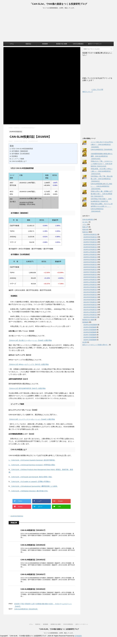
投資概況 (15, 156)
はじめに (85, 222)
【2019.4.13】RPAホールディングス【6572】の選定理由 (29, 364)
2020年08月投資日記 (90, 274)
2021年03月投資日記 (90, 292)
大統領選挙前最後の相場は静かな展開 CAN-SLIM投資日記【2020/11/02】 (102, 156)
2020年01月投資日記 (90, 257)
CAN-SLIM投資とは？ (19, 161)
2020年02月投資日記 (90, 259)
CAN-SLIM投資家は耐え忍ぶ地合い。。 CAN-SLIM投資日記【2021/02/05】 (101, 186)
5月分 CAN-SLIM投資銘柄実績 (22, 148)
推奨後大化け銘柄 (61, 44)
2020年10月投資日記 (90, 279)
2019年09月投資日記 (90, 247)
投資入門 (85, 227)
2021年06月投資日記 (90, 299)
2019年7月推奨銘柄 (89, 335)
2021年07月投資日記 (90, 302)
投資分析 (85, 229)
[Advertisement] (58, 26)
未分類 (84, 342)
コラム (12, 44)
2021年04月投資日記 (90, 294)
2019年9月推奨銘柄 (89, 337)
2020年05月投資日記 (90, 267)
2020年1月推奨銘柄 (89, 340)
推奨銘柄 (45, 44)
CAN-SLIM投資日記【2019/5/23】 (33, 560)
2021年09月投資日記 (90, 307)
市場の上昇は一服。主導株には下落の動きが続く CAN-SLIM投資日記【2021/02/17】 (102, 193)
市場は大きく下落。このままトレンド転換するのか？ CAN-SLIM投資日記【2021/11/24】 (102, 163)
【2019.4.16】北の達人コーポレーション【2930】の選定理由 (30, 340)
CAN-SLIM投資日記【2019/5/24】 (33, 545)
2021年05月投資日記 (90, 297)
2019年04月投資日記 (90, 234)
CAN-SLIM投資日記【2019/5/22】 (33, 589)
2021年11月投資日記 (90, 312)
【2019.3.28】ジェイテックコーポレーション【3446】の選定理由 (32, 419)
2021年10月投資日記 (90, 309)
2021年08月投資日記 (90, 304)
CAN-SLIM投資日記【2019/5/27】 (33, 574)
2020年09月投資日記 (90, 277)
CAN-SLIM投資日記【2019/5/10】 (26, 609)
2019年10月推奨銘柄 (90, 324)
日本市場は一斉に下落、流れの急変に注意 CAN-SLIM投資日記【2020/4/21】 (102, 178)
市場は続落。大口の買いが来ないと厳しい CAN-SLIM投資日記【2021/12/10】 (102, 171)
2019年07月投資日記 (90, 242)
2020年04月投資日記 (90, 264)
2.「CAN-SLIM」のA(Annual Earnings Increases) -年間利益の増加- (32, 465)
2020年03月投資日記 (90, 262)
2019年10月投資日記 (90, 249)
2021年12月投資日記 (90, 314)
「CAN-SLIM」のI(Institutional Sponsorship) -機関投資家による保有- (34, 486)
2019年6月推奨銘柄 (89, 332)
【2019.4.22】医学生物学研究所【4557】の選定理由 (27, 388)
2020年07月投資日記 (90, 272)
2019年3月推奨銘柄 (89, 327)
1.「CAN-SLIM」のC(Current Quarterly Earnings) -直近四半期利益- (32, 460)
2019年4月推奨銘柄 (89, 330)
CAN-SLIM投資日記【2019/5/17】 (33, 530)
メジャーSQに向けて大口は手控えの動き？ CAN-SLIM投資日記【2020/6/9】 (102, 144)
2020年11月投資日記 (90, 282)
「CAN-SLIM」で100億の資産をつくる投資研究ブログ (58, 4)
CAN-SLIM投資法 (78, 44)
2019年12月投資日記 (90, 254)
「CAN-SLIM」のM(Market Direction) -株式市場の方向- (29, 491)
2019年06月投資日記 (90, 239)
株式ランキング (88, 91)
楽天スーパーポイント (95, 44)
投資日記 (28, 44)
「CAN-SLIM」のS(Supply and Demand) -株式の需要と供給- (31, 477)
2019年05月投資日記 (16, 516)
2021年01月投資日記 (90, 287)
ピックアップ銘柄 (18, 159)
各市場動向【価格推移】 (20, 151)
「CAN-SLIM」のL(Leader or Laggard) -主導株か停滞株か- (30, 481)
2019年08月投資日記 (90, 244)
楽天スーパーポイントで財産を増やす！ (95, 345)
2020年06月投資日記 (90, 269)
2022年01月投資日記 (90, 317)
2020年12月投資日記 (90, 284)
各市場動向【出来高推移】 (21, 154)
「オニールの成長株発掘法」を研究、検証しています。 (58, 633)
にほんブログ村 (92, 89)
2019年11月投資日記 (90, 252)
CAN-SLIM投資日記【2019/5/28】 (102, 149)
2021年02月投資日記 (90, 289)
